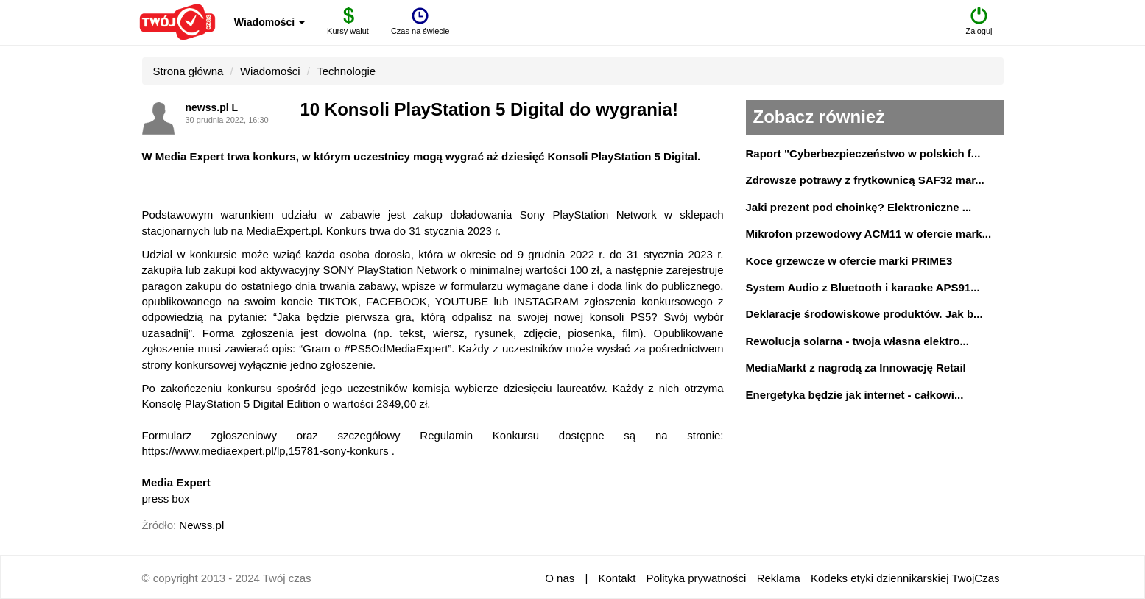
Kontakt (617, 578)
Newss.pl (201, 525)
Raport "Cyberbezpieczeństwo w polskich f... (863, 153)
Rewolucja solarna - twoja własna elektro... (857, 341)
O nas (559, 578)
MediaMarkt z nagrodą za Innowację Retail (856, 367)
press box (166, 498)
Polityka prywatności (697, 578)
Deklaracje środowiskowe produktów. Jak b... (864, 314)
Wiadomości (269, 22)
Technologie (346, 71)
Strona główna (188, 71)
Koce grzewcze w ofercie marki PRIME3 (849, 261)
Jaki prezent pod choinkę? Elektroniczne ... (859, 207)
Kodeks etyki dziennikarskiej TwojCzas (905, 578)
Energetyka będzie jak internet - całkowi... (855, 395)
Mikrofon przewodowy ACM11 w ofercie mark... (869, 233)
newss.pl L (212, 107)
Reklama (778, 578)
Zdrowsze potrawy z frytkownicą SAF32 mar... (865, 180)
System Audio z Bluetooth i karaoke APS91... (863, 287)
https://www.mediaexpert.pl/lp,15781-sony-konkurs (265, 450)
